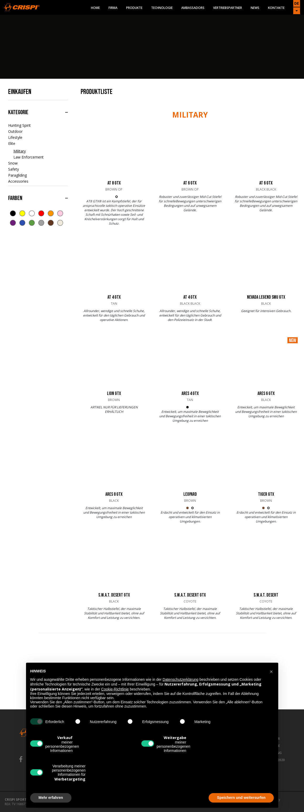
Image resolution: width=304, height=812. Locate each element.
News (255, 8)
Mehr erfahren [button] (51, 797)
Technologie (162, 8)
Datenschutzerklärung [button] (180, 679)
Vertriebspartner (227, 8)
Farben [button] (15, 198)
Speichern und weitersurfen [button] (241, 797)
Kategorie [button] (18, 112)
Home (95, 8)
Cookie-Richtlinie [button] (115, 689)
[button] (271, 671)
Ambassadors (192, 8)
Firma (113, 8)
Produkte (134, 8)
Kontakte (276, 8)
